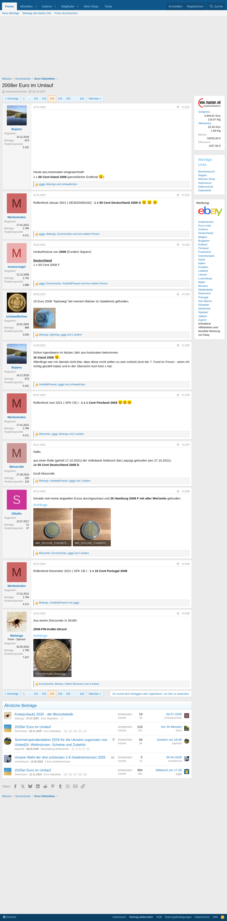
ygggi (179, 773)
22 (85, 731)
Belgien (202, 237)
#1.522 (186, 195)
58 (80, 774)
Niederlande (205, 289)
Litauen (202, 274)
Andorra (203, 229)
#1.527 (186, 444)
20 (75, 731)
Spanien (203, 312)
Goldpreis (204, 111)
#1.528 (186, 491)
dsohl (179, 730)
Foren (9, 6)
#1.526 (186, 395)
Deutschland (205, 233)
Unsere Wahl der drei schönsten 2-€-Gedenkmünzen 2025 (60, 757)
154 (60, 98)
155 (68, 98)
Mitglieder (68, 6)
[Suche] (216, 6)
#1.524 (186, 294)
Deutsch (9, 917)
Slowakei (203, 304)
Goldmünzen (206, 221)
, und (58, 184)
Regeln (202, 175)
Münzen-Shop (206, 179)
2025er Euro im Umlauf (33, 770)
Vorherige (13, 98)
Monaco (203, 285)
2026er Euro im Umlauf (33, 727)
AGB (159, 917)
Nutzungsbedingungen (178, 917)
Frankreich (204, 251)
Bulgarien (204, 240)
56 (70, 774)
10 (87, 749)
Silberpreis (204, 123)
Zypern (202, 319)
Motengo (19, 718)
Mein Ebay (91, 6)
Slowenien (204, 308)
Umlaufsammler (173, 717)
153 (52, 98)
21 (80, 731)
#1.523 (186, 244)
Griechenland (206, 255)
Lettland (203, 270)
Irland (201, 259)
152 (44, 98)
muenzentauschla (16, 91)
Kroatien (203, 267)
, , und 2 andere (60, 334)
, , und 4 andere (64, 553)
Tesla (108, 6)
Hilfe (215, 917)
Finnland (203, 248)
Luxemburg (205, 278)
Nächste (94, 98)
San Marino (205, 301)
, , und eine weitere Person (69, 234)
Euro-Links (204, 225)
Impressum (204, 182)
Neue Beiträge (10, 13)
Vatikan (202, 316)
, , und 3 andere (61, 434)
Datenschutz (205, 186)
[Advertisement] (113, 48)
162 (82, 98)
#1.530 (186, 613)
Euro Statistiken (49, 718)
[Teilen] (177, 107)
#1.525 (186, 345)
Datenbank (204, 190)
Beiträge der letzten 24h (37, 13)
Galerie (47, 6)
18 (65, 731)
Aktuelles (26, 6)
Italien (201, 263)
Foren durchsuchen (66, 13)
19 (70, 731)
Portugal (203, 297)
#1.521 (186, 107)
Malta (201, 282)
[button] (36, 6)
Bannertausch (206, 171)
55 (65, 774)
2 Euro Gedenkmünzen (57, 761)
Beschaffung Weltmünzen (55, 749)
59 (85, 774)
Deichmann (21, 731)
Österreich (204, 293)
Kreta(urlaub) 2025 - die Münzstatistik (44, 714)
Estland (202, 244)
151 (36, 98)
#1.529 (186, 563)
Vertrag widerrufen (141, 917)
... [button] (29, 98)
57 (75, 774)
